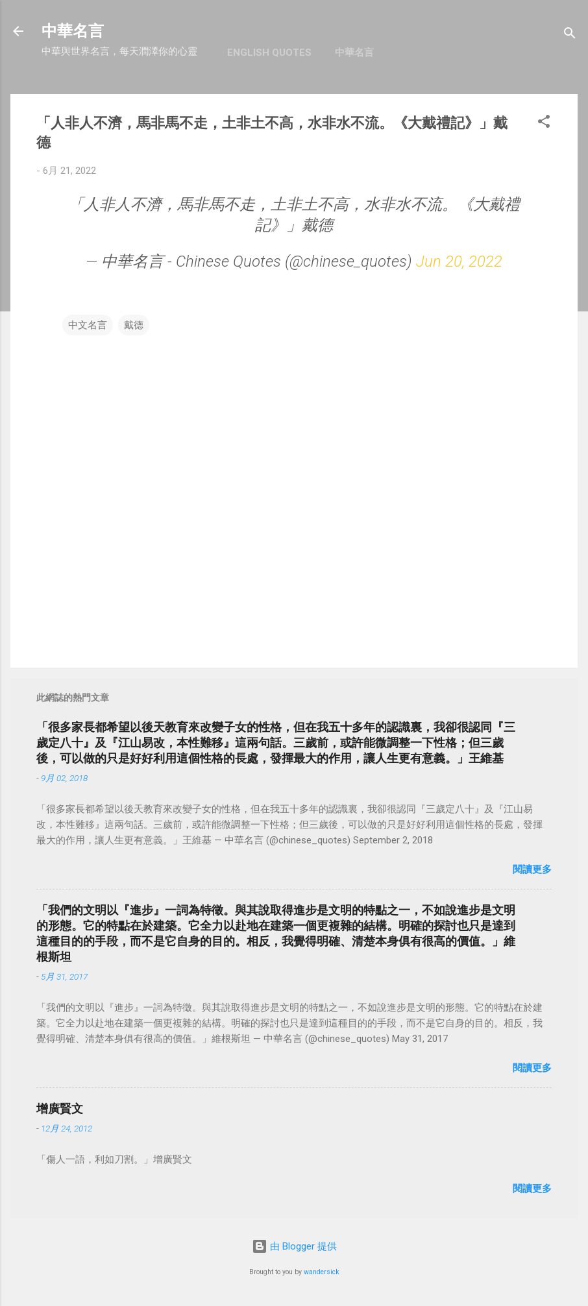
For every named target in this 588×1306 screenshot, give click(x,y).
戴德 (133, 325)
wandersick (321, 1272)
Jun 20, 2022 (459, 261)
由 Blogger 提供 (294, 1246)
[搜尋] (570, 35)
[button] (544, 124)
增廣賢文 (59, 1108)
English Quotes (269, 52)
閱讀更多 (532, 869)
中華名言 (73, 31)
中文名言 (87, 325)
